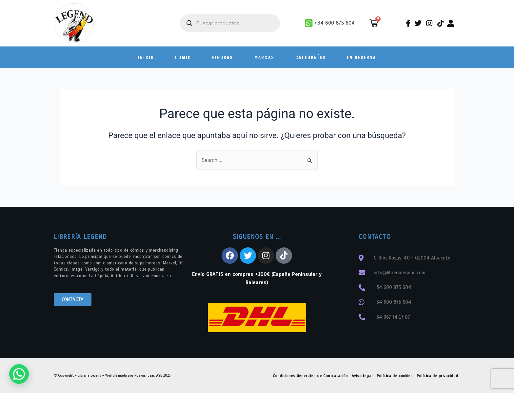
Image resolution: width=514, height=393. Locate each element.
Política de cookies (395, 375)
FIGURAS (222, 57)
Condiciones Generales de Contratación (310, 375)
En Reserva (361, 57)
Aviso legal (362, 375)
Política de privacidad (437, 375)
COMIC (183, 57)
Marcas (264, 57)
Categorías (310, 57)
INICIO (146, 57)
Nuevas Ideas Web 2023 (152, 375)
